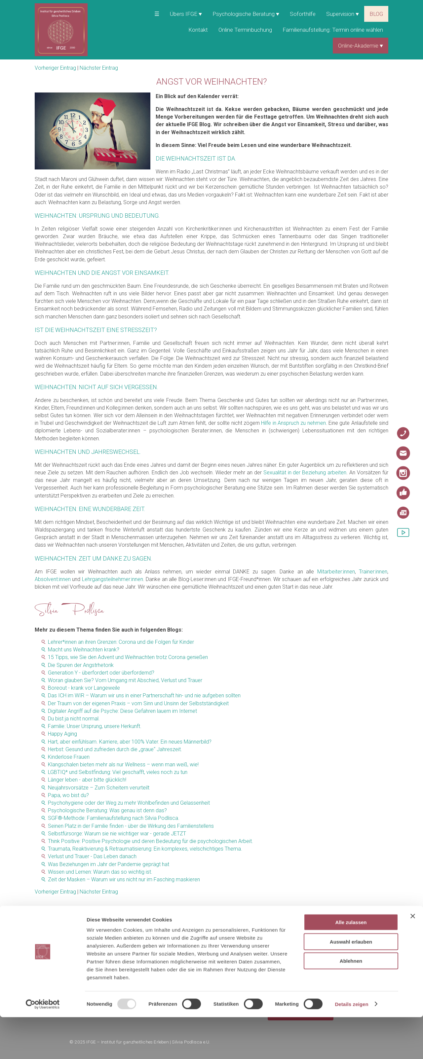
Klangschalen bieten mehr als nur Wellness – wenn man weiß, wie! (123, 764)
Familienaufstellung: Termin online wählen (333, 29)
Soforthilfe (303, 14)
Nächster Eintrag (99, 68)
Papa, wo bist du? (68, 795)
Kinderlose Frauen (69, 757)
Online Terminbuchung (245, 29)
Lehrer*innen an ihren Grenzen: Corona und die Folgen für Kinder (121, 642)
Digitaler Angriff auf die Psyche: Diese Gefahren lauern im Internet (122, 711)
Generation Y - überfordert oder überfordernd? (101, 673)
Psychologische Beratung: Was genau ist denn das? (107, 810)
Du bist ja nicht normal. (74, 718)
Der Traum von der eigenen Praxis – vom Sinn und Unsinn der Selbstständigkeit (138, 703)
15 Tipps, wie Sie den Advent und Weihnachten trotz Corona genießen (128, 657)
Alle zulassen (350, 964)
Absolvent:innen (53, 579)
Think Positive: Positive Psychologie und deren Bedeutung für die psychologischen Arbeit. (150, 841)
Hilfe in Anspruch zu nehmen (293, 423)
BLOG (376, 14)
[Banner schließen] (412, 958)
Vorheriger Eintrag (55, 68)
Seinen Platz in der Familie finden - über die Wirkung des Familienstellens (131, 826)
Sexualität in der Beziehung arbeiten (305, 472)
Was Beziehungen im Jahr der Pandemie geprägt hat (108, 864)
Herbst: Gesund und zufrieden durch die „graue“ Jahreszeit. (115, 749)
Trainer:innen (373, 571)
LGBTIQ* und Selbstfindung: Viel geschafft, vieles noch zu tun (117, 772)
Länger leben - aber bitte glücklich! (87, 780)
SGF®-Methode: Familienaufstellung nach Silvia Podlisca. (113, 818)
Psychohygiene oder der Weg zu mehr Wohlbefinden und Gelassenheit (129, 803)
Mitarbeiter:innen (336, 571)
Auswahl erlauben (351, 983)
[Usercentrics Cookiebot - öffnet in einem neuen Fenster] (43, 1046)
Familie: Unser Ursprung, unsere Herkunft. (94, 726)
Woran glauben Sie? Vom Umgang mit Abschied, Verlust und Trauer (125, 680)
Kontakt (198, 29)
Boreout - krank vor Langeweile (84, 688)
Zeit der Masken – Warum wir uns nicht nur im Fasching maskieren (124, 879)
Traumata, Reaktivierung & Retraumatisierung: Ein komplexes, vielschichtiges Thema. (145, 849)
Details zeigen (351, 1046)
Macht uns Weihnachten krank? (83, 649)
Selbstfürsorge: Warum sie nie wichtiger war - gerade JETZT (117, 833)
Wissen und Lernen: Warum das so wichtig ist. (100, 872)
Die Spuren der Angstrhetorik (81, 665)
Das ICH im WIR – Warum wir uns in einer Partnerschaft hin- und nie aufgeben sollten (144, 695)
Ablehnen (351, 1002)
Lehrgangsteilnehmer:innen (112, 579)
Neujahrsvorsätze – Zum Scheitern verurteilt (98, 788)
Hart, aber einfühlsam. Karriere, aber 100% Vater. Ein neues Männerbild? (130, 742)
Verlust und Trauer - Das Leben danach (92, 856)
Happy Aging (62, 734)
